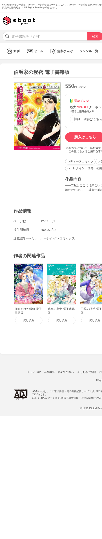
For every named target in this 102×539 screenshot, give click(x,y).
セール (34, 51)
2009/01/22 (48, 230)
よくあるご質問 (86, 372)
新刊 (12, 51)
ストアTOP (34, 372)
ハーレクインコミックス (57, 238)
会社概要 (49, 372)
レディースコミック (80, 161)
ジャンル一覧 (88, 51)
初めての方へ (66, 372)
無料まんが (61, 51)
